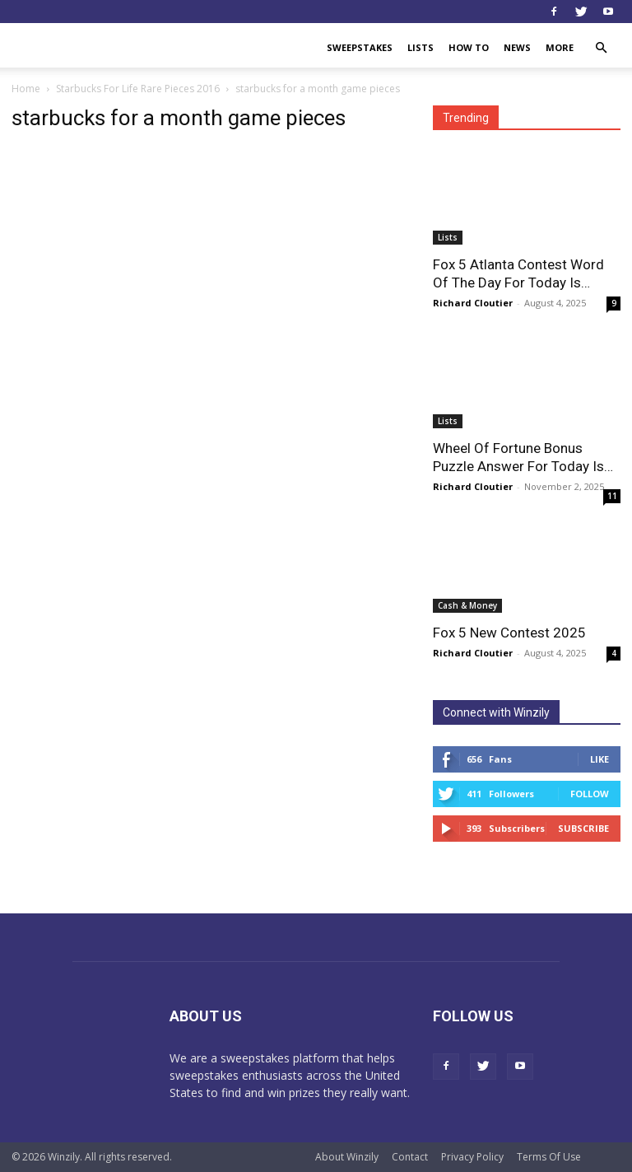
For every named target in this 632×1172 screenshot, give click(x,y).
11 (612, 496)
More (560, 47)
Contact (410, 1157)
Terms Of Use (549, 1157)
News (517, 47)
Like (599, 759)
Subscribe (583, 828)
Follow (589, 793)
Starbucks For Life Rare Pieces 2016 (138, 89)
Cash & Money (467, 605)
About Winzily (347, 1157)
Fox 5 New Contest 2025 (509, 632)
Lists (420, 47)
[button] (600, 48)
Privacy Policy (472, 1157)
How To (468, 47)
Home (26, 89)
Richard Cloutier (473, 303)
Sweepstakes (360, 47)
